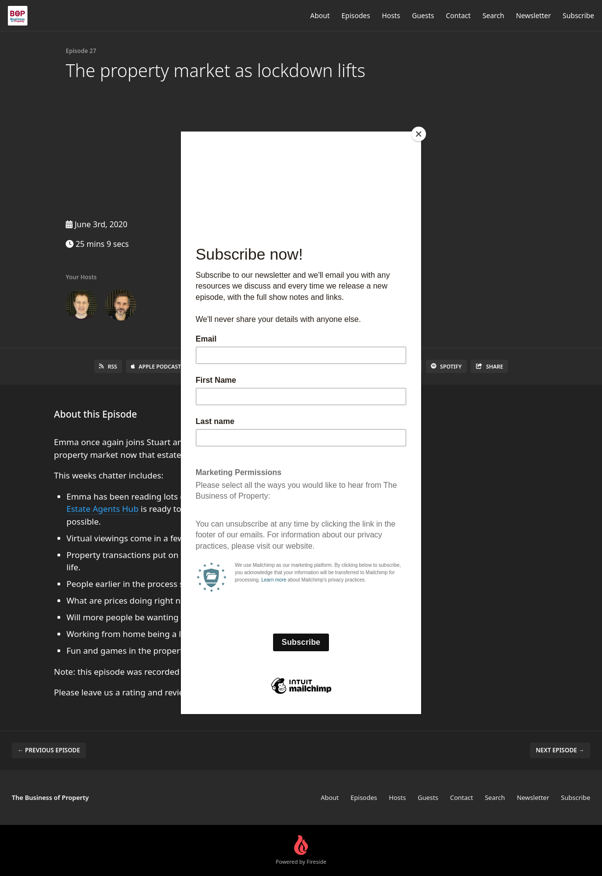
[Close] (418, 134)
